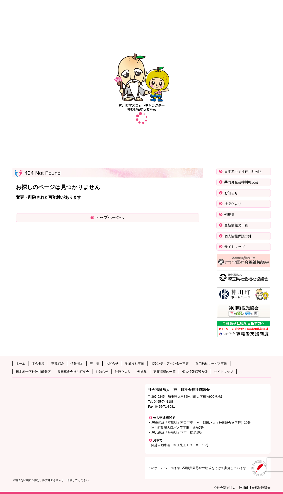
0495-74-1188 (164, 401)
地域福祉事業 (134, 363)
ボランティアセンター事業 (170, 363)
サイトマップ (234, 247)
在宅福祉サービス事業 (211, 363)
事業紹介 (57, 363)
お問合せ (112, 363)
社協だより (232, 204)
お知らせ (230, 193)
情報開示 (76, 363)
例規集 (229, 214)
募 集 (94, 363)
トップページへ (109, 217)
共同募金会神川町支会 (240, 182)
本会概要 (38, 363)
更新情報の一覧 (235, 225)
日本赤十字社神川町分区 (242, 171)
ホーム (20, 363)
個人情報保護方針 (237, 236)
